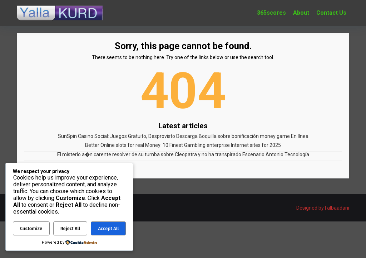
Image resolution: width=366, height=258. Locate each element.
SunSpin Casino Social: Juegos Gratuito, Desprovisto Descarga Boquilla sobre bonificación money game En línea (183, 136)
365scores (271, 12)
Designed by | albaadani (322, 208)
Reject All (70, 228)
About (301, 12)
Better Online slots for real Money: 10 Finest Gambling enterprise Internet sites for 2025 (183, 145)
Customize (31, 228)
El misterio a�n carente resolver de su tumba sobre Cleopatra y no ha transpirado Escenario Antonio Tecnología (183, 154)
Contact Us (331, 12)
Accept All (108, 228)
